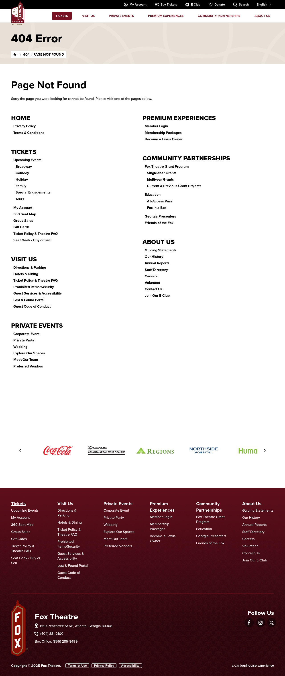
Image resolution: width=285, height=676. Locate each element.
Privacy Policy (24, 126)
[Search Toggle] (241, 4)
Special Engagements (33, 192)
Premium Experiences (165, 16)
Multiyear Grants (160, 179)
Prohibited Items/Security (33, 286)
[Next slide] (264, 450)
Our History (154, 256)
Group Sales (23, 220)
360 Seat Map (24, 214)
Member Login (156, 126)
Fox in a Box (157, 207)
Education (153, 194)
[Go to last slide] (20, 450)
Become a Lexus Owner (164, 139)
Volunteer (152, 282)
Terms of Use (77, 665)
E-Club (192, 4)
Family (21, 185)
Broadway (24, 166)
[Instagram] (261, 622)
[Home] (15, 54)
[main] (142, 217)
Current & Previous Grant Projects (174, 185)
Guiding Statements (161, 250)
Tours (20, 199)
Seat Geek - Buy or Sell (32, 240)
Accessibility (130, 665)
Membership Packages (163, 132)
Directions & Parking (29, 267)
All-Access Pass (160, 201)
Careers (151, 276)
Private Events (121, 16)
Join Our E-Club (157, 295)
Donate (216, 4)
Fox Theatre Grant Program (167, 166)
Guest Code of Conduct (32, 306)
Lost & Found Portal (29, 300)
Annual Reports (157, 263)
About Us (262, 16)
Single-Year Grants (162, 173)
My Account (135, 4)
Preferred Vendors (28, 366)
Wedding (20, 346)
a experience (253, 665)
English (262, 4)
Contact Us (154, 289)
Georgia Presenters (160, 216)
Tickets (62, 16)
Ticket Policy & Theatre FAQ (35, 233)
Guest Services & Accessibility (37, 293)
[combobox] (263, 4)
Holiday (22, 179)
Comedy (22, 173)
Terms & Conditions (28, 132)
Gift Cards (21, 227)
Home (20, 118)
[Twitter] (271, 622)
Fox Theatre (17, 13)
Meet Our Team (25, 359)
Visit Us (88, 16)
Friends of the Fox (159, 222)
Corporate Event (26, 333)
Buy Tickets (166, 4)
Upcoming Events (27, 159)
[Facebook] (249, 622)
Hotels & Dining (25, 273)
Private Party (23, 340)
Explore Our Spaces (29, 353)
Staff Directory (156, 269)
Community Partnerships (219, 16)
